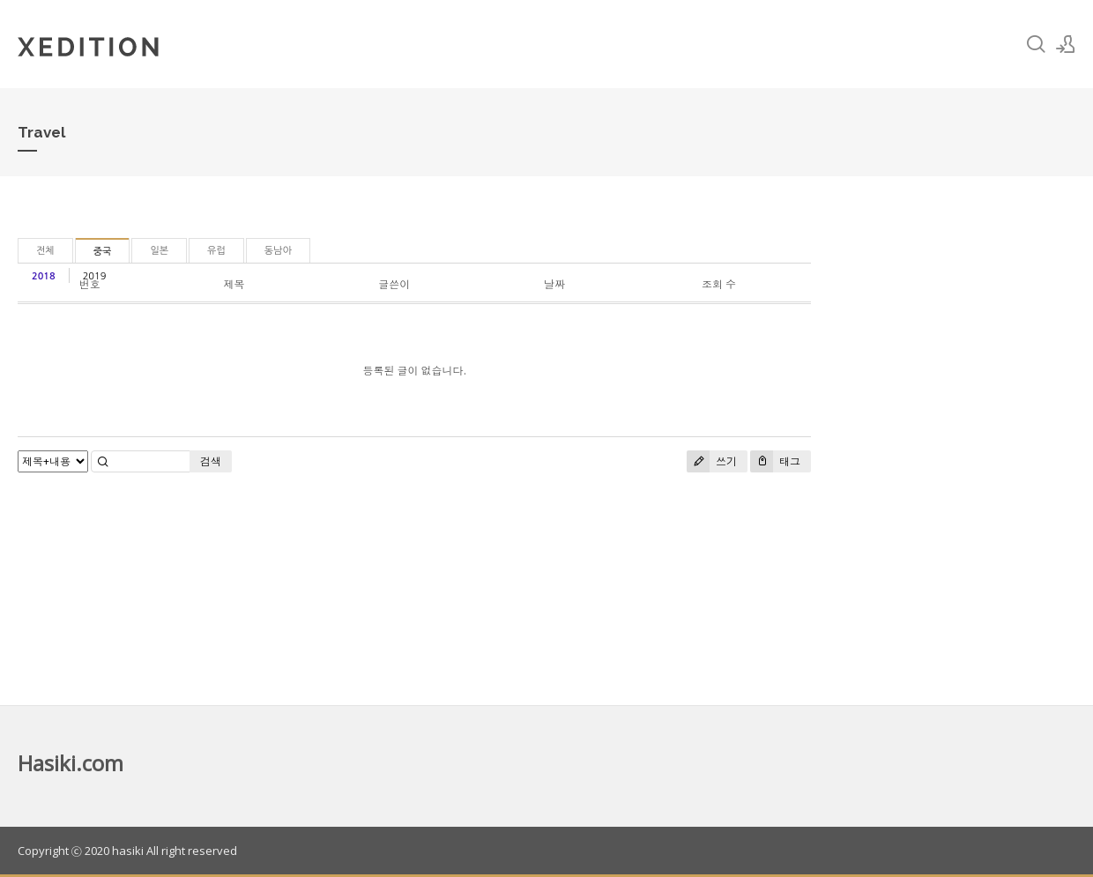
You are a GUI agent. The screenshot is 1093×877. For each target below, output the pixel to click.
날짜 (554, 284)
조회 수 (719, 284)
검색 (210, 461)
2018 (44, 276)
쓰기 (712, 461)
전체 (45, 251)
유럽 (216, 251)
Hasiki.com (70, 762)
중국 (102, 251)
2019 (95, 276)
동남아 (278, 251)
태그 (775, 461)
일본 (159, 251)
